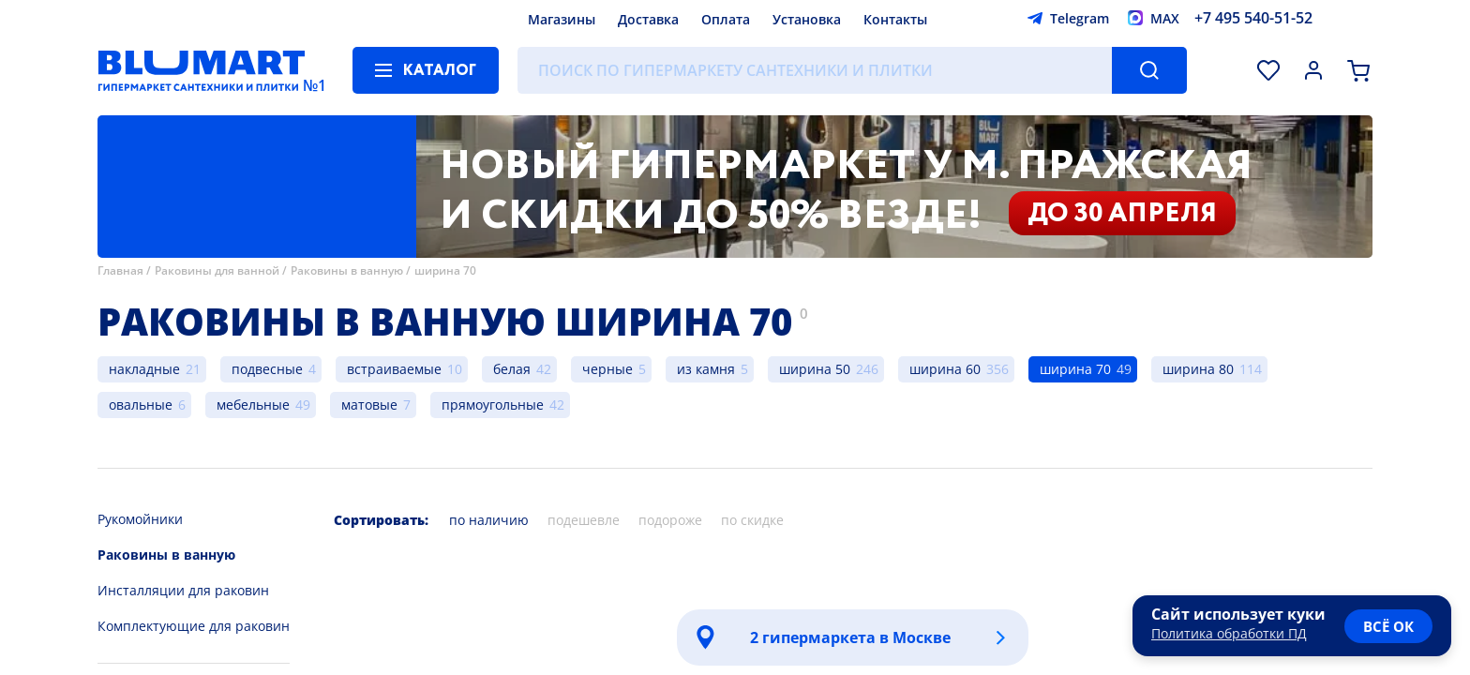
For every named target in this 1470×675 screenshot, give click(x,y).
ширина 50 (814, 369)
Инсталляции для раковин (183, 590)
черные (607, 369)
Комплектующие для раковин (194, 626)
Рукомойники (140, 519)
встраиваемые (394, 369)
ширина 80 (1198, 369)
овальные (140, 404)
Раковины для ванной (217, 270)
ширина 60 (945, 369)
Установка (806, 19)
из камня (706, 369)
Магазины (561, 19)
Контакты (895, 19)
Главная (120, 270)
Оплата (725, 19)
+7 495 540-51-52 (1253, 18)
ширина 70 (445, 270)
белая (512, 369)
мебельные (253, 404)
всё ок (1388, 626)
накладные (144, 369)
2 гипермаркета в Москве (850, 637)
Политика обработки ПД (1229, 633)
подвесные (267, 369)
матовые (369, 404)
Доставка (648, 19)
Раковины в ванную (347, 270)
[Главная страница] (202, 70)
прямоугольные (493, 404)
